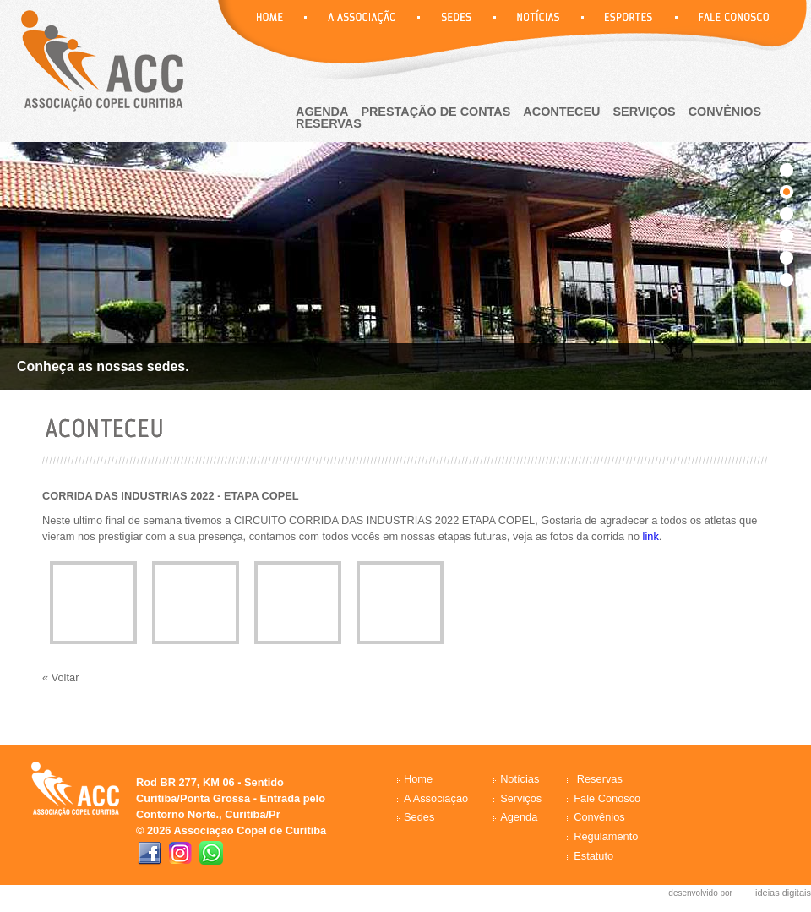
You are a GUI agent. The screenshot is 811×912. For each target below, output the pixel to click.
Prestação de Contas (435, 111)
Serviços (644, 111)
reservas (329, 123)
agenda (322, 111)
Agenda (518, 817)
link (651, 536)
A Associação (436, 798)
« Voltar (60, 677)
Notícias (519, 779)
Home (418, 779)
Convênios (725, 111)
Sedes (419, 817)
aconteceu (561, 111)
